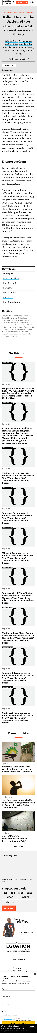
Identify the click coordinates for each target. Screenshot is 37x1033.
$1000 (9, 897)
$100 (21, 893)
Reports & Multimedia (14, 13)
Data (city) (8, 297)
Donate (20, 2)
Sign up (22, 1020)
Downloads (8, 66)
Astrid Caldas (25, 44)
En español (7, 70)
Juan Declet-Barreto (14, 50)
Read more (18, 846)
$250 (29, 893)
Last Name (18, 998)
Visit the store (26, 933)
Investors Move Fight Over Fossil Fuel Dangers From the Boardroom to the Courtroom (17, 769)
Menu (31, 2)
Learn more (24, 1031)
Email (18, 1014)
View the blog (18, 959)
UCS (18, 879)
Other (26, 897)
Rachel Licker (11, 44)
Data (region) (9, 283)
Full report (8, 273)
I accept (32, 1026)
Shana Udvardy (26, 47)
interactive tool (9, 256)
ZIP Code (18, 1006)
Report (29, 13)
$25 (5, 893)
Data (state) (8, 288)
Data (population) (12, 302)
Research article (11, 278)
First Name (18, 991)
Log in (17, 1020)
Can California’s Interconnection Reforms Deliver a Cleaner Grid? (15, 838)
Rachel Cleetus (10, 47)
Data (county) (9, 292)
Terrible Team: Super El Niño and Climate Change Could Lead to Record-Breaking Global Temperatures (18, 804)
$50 (13, 893)
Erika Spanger (25, 41)
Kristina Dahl (11, 41)
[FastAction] (7, 1019)
